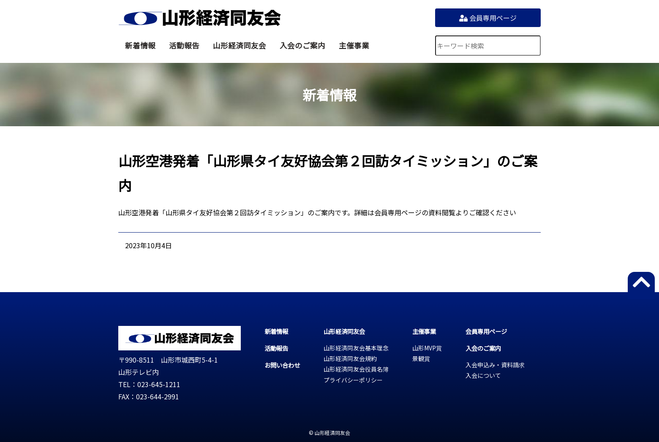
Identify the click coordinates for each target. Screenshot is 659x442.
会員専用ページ (488, 18)
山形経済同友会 (199, 17)
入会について (483, 375)
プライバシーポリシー (353, 380)
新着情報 (140, 45)
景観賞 (421, 358)
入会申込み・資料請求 (495, 365)
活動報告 (184, 45)
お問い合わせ (282, 365)
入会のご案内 (302, 45)
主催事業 (354, 45)
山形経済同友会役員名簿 (356, 369)
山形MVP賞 (427, 348)
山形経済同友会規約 (350, 358)
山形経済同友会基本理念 (356, 348)
